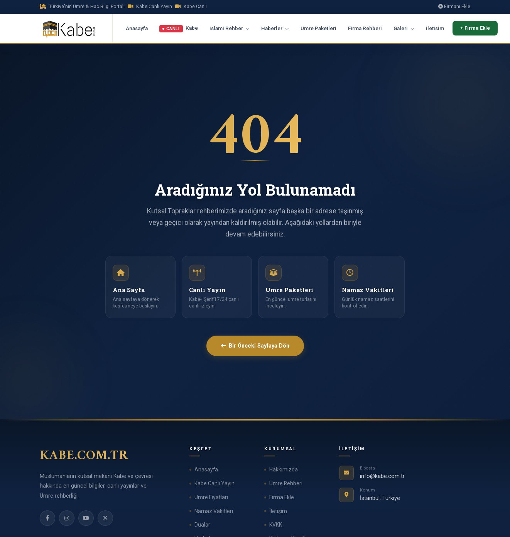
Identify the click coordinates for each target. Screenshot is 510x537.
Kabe (178, 28)
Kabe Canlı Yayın (214, 483)
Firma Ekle (281, 497)
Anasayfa (137, 28)
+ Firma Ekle (475, 28)
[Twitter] (105, 518)
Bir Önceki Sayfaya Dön (255, 346)
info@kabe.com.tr (382, 476)
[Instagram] (66, 518)
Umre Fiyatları (211, 497)
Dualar (202, 525)
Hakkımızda (283, 469)
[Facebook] (47, 518)
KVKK (275, 525)
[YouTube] (86, 518)
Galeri (403, 28)
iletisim (435, 28)
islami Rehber (229, 28)
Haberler (275, 28)
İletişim (278, 511)
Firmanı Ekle (454, 6)
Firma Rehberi (365, 28)
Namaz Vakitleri (213, 511)
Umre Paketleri (318, 28)
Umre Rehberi (285, 483)
